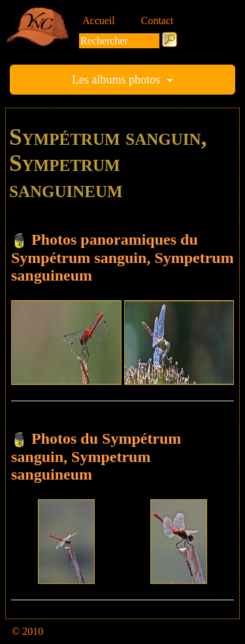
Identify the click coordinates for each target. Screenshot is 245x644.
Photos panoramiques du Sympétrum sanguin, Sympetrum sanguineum (122, 257)
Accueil (98, 20)
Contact (157, 20)
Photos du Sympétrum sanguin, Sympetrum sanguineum (96, 456)
